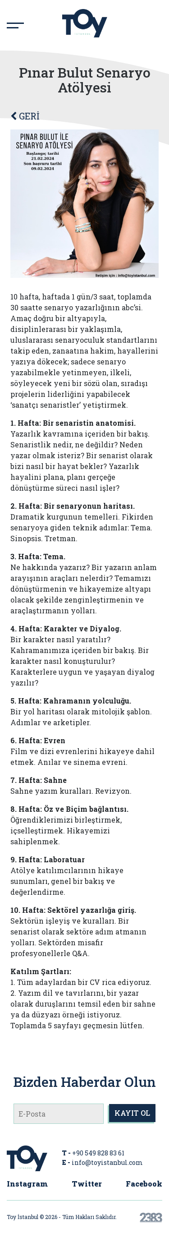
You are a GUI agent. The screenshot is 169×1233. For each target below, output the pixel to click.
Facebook (144, 1183)
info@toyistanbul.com (107, 1162)
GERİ (25, 116)
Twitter (87, 1183)
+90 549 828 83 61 (98, 1153)
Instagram (27, 1183)
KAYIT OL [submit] (132, 1113)
